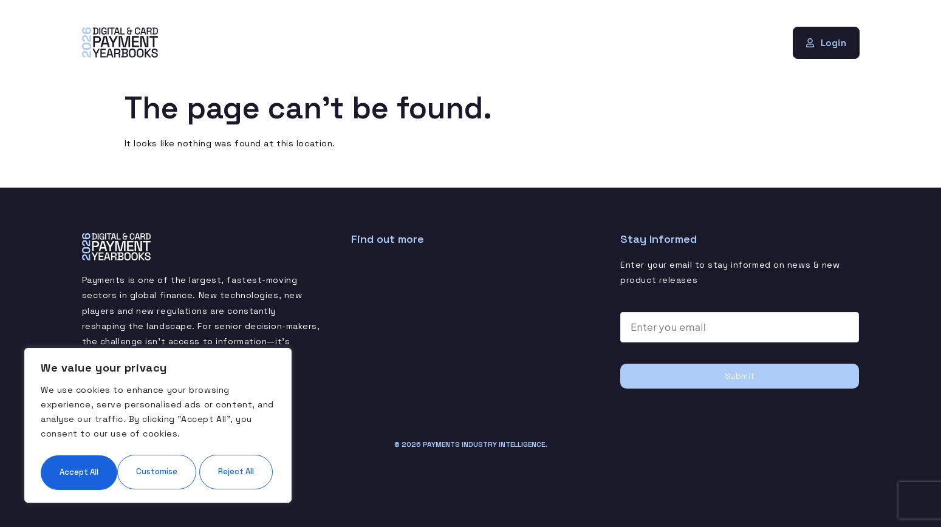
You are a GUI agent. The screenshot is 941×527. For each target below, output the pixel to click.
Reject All (215, 435)
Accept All (158, 471)
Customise (98, 435)
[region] (158, 408)
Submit (740, 375)
